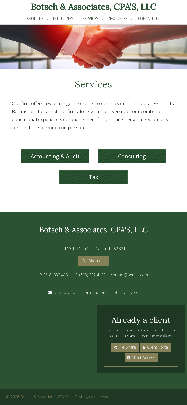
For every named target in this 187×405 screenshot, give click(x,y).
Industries (63, 18)
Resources (118, 18)
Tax (93, 177)
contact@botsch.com (129, 274)
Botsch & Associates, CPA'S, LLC (93, 6)
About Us (35, 18)
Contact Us (148, 18)
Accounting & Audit (55, 156)
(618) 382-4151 (57, 274)
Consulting (132, 156)
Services (90, 18)
